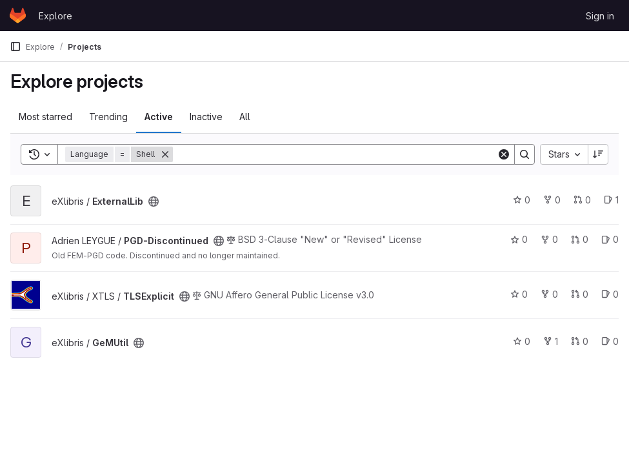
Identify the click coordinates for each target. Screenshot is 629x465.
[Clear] (504, 154)
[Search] (334, 154)
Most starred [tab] (45, 116)
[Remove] (165, 154)
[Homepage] (17, 15)
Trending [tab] (108, 116)
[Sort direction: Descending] (598, 154)
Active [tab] (159, 116)
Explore (55, 15)
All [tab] (244, 116)
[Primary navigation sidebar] (15, 46)
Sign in (600, 15)
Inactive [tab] (206, 116)
